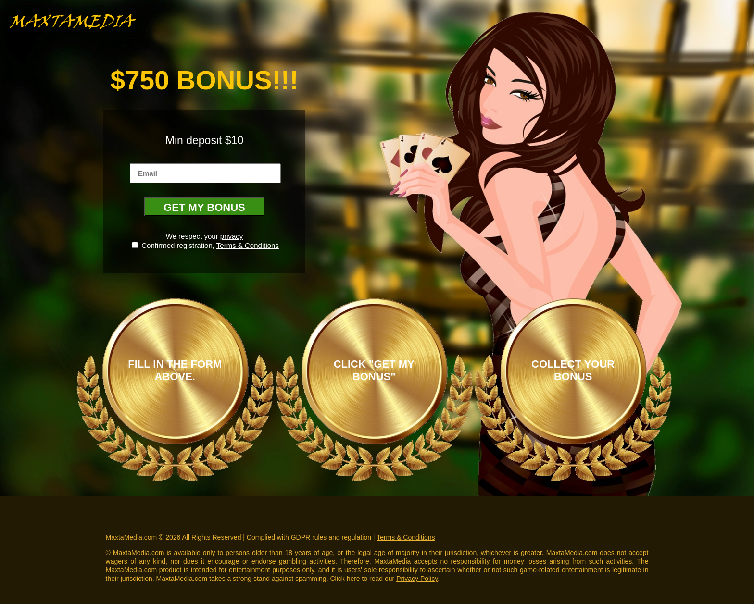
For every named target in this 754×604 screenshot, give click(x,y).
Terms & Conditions (247, 245)
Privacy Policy (417, 578)
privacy (231, 236)
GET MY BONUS (204, 207)
